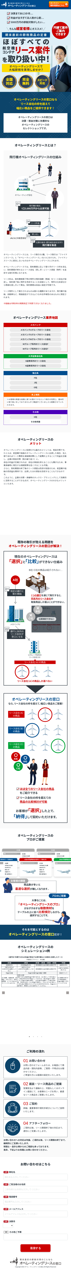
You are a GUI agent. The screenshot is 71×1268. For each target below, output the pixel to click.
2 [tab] (33, 1036)
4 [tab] (41, 1036)
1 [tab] (29, 1036)
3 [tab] (37, 1036)
